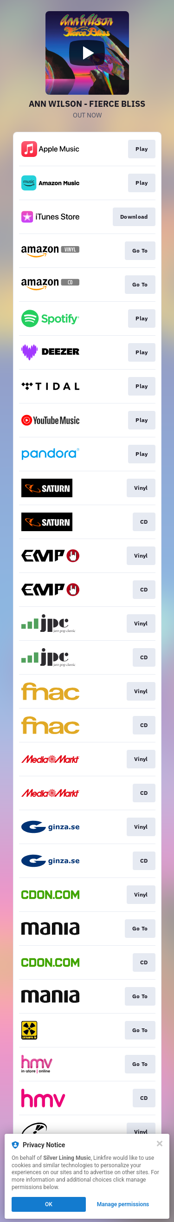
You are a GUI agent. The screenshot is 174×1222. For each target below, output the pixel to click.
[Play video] (87, 53)
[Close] (159, 1143)
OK (48, 1204)
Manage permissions (123, 1204)
